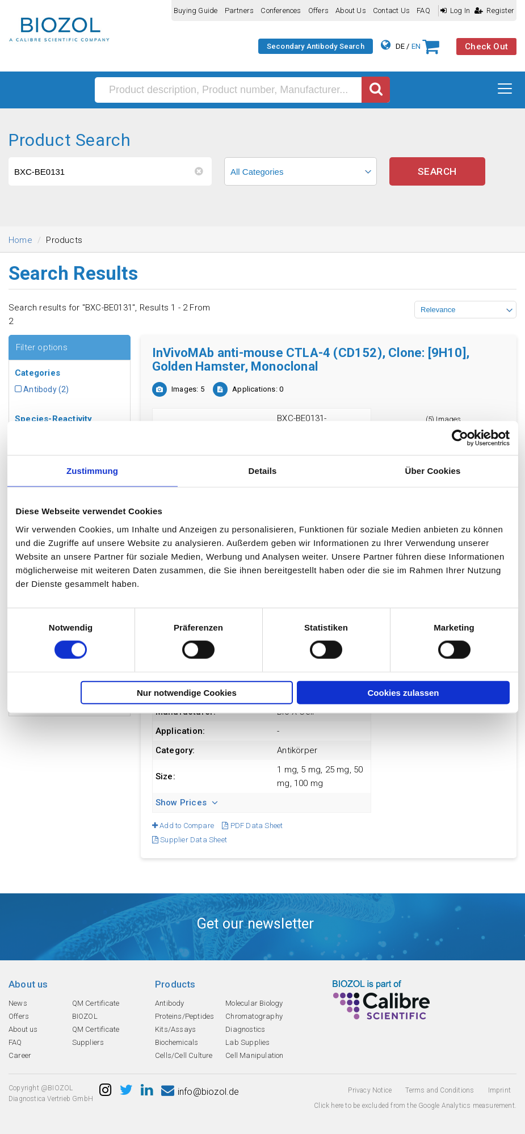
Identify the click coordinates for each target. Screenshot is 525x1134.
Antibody (169, 1003)
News (18, 1003)
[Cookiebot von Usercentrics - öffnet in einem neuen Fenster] (460, 438)
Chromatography (254, 1016)
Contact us (391, 10)
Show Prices (187, 802)
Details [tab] (263, 471)
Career (20, 1055)
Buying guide (195, 10)
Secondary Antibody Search (315, 46)
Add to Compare (183, 825)
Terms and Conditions (439, 1090)
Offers (318, 10)
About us (350, 10)
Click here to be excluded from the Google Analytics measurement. (415, 1106)
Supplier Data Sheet (189, 839)
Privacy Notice (370, 1090)
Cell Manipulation (254, 1055)
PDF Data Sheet (252, 825)
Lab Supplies (247, 1042)
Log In (455, 10)
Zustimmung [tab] (92, 471)
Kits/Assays (175, 1029)
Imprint (499, 1090)
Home (20, 240)
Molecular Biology (254, 1003)
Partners (239, 10)
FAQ (423, 10)
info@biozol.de (200, 1091)
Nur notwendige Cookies (187, 692)
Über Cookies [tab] (433, 471)
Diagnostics (245, 1029)
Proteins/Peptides (184, 1016)
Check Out (486, 46)
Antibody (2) (42, 389)
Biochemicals (176, 1042)
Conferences (281, 10)
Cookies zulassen (403, 692)
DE (400, 46)
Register (494, 10)
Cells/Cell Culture (184, 1055)
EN (416, 46)
